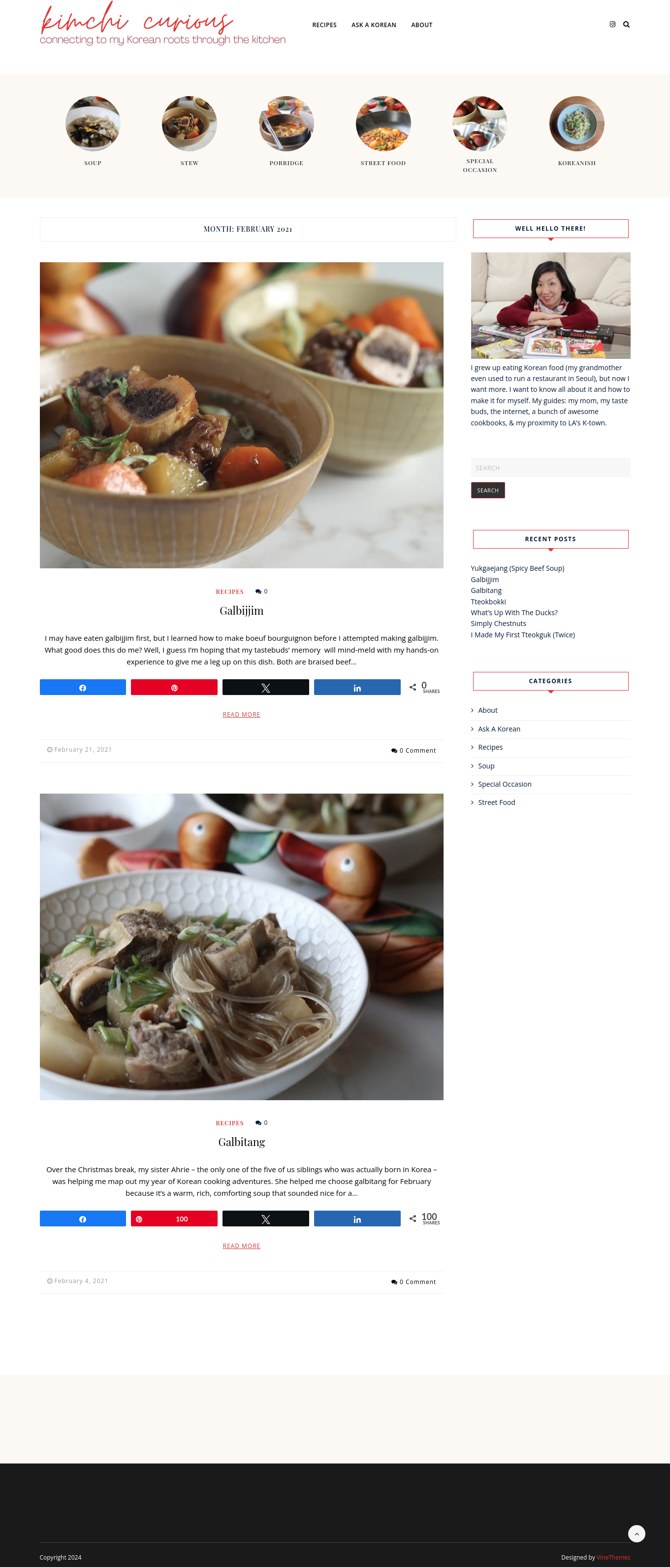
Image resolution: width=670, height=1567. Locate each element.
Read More (242, 714)
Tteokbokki (489, 601)
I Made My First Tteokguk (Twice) (523, 634)
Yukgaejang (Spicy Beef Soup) (518, 568)
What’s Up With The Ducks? (514, 612)
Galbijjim (241, 610)
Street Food (497, 802)
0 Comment (418, 749)
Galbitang (242, 1140)
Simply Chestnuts (499, 623)
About (421, 25)
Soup (487, 765)
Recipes (324, 25)
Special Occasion (505, 784)
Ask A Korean (373, 25)
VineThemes (614, 1552)
